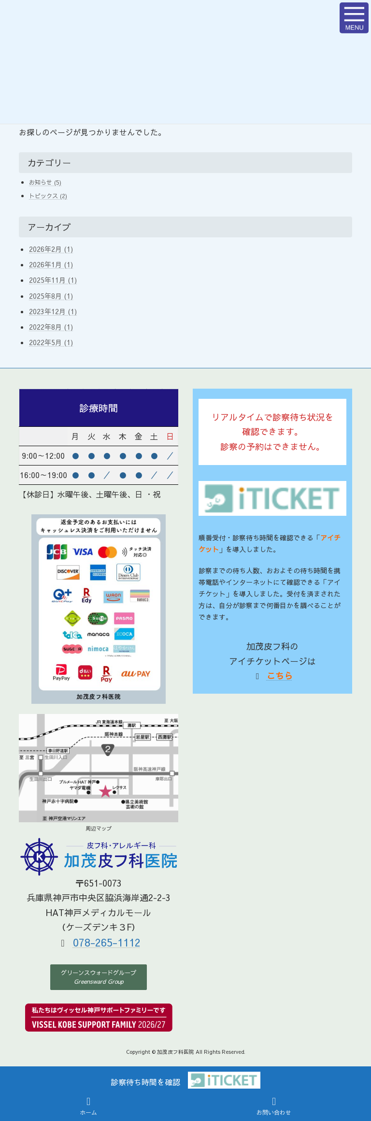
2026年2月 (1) (51, 249)
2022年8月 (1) (51, 327)
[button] (98, 977)
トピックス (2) (48, 195)
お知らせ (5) (45, 182)
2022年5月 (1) (51, 342)
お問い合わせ (274, 1106)
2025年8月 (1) (51, 296)
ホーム (88, 1106)
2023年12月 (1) (53, 311)
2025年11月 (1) (53, 280)
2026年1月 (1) (51, 264)
